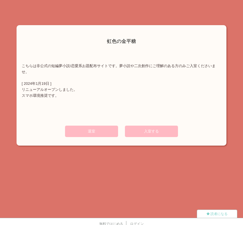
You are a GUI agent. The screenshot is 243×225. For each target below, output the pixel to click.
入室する (151, 131)
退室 (91, 131)
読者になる (217, 214)
